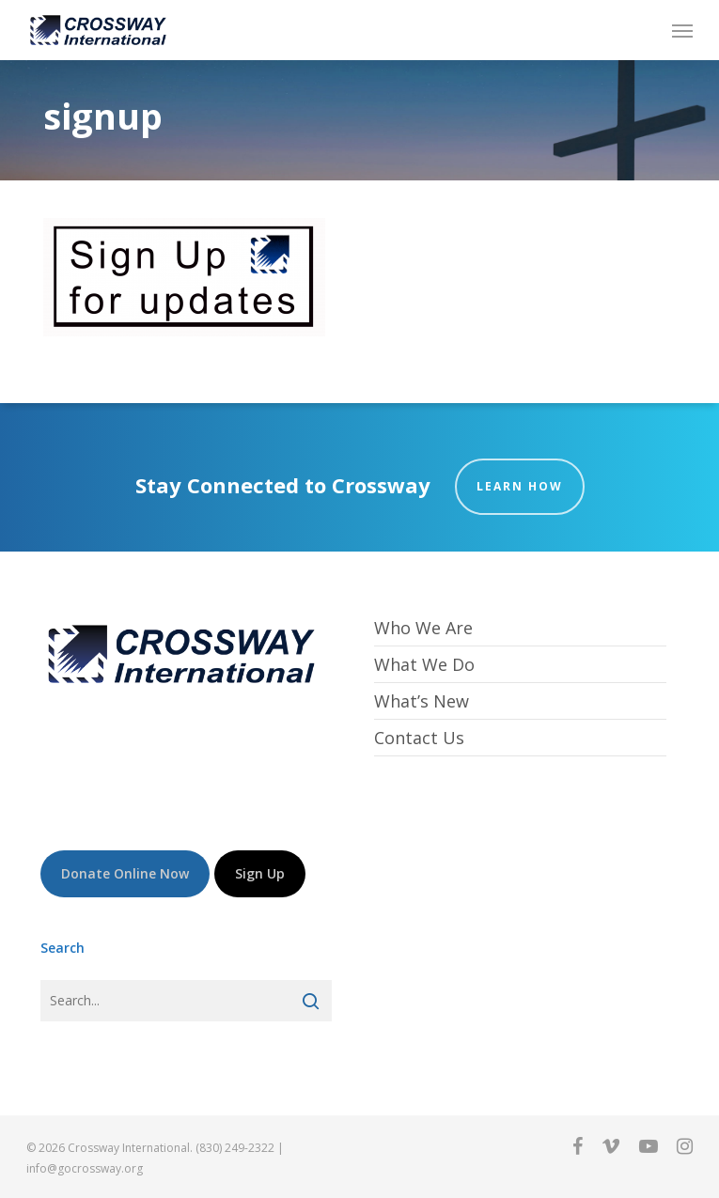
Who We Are (423, 628)
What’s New (421, 701)
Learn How (520, 486)
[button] (682, 30)
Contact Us (419, 737)
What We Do (424, 664)
